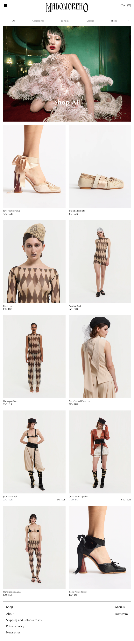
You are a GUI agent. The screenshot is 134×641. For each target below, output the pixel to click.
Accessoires (38, 20)
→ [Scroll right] (127, 20)
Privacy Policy (15, 626)
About (10, 614)
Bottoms (65, 20)
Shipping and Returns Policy (24, 620)
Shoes (114, 20)
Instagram (121, 614)
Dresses (90, 20)
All (13, 20)
